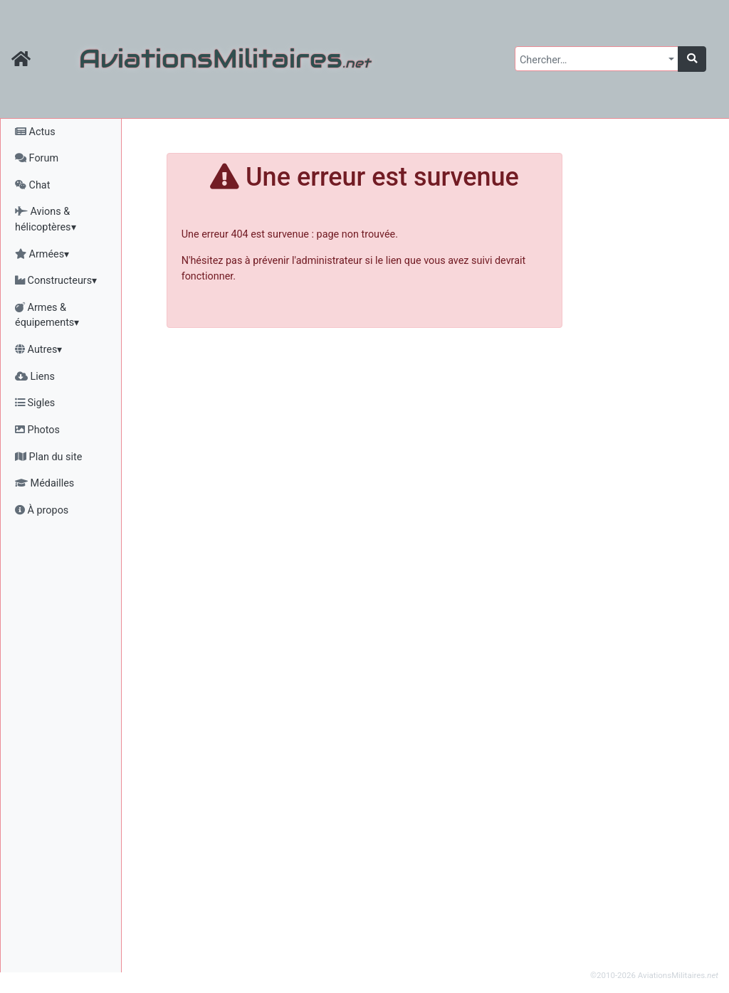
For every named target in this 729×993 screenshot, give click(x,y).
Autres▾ (38, 350)
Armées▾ (42, 254)
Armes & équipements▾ (47, 315)
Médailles (44, 483)
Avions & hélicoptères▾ (45, 219)
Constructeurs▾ (56, 281)
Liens (35, 377)
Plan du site (48, 457)
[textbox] (592, 60)
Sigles (35, 403)
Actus (35, 132)
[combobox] (596, 58)
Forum (36, 158)
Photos (37, 430)
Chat (32, 185)
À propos (41, 510)
